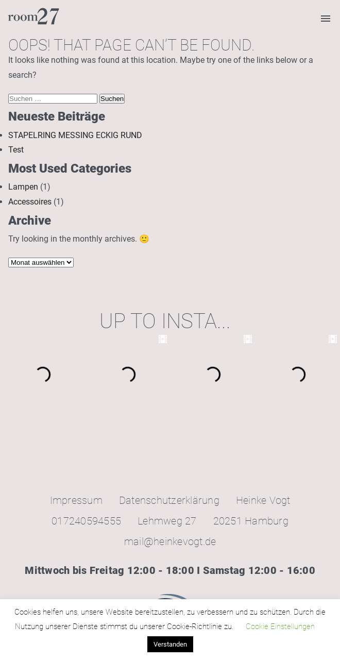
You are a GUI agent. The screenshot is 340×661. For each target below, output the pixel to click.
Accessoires (30, 202)
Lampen (23, 187)
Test (16, 150)
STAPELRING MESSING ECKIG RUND (75, 135)
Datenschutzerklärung (169, 500)
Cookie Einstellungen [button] (280, 626)
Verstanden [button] (170, 644)
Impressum (76, 500)
